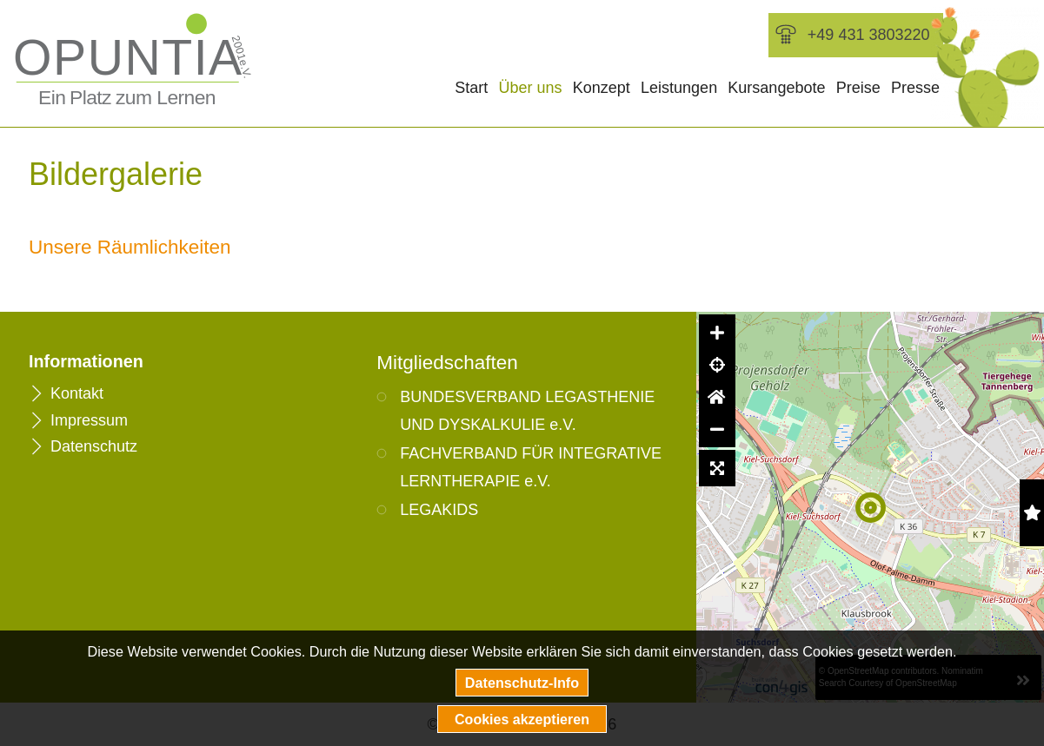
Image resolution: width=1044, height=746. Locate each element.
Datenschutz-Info (522, 682)
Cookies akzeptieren (522, 719)
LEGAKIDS (439, 509)
